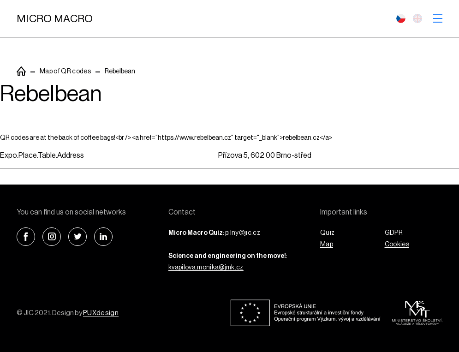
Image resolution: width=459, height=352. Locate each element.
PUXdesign (101, 313)
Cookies (397, 244)
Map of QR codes (65, 71)
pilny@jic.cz (242, 233)
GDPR (394, 233)
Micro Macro (55, 18)
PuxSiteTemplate (21, 71)
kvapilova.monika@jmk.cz (206, 267)
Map (326, 244)
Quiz (327, 233)
